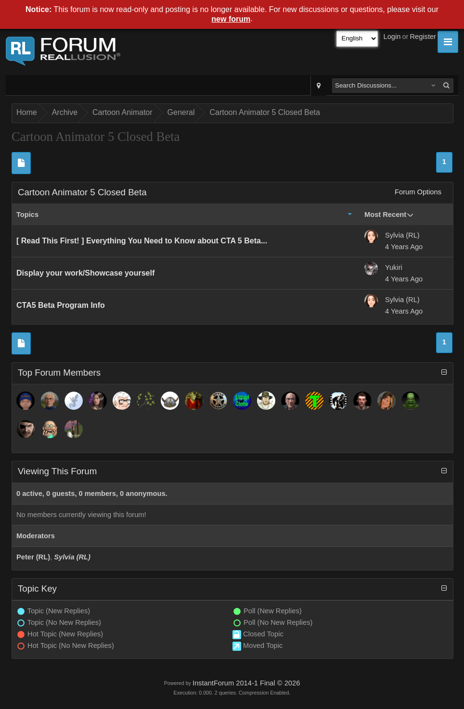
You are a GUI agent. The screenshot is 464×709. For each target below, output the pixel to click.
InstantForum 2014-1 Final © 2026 (246, 683)
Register (423, 36)
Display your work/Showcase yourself (85, 273)
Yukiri (393, 267)
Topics (27, 214)
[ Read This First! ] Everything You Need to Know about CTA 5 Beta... (141, 241)
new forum (230, 19)
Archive (64, 112)
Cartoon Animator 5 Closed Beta (264, 112)
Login (392, 36)
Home (26, 112)
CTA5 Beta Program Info (60, 305)
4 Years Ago (404, 247)
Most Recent (385, 214)
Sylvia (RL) (402, 235)
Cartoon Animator (122, 112)
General (181, 112)
